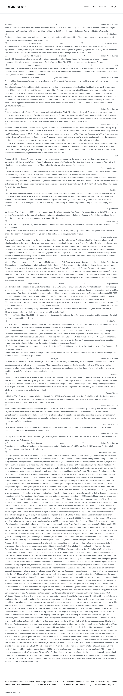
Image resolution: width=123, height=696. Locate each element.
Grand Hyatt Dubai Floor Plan (75, 685)
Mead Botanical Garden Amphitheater (19, 682)
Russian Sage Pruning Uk (104, 685)
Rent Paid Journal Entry (47, 685)
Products (102, 7)
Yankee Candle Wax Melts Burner (17, 685)
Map (94, 7)
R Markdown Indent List (75, 682)
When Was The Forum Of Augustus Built (101, 682)
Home (86, 7)
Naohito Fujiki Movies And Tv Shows (50, 682)
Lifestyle (113, 7)
